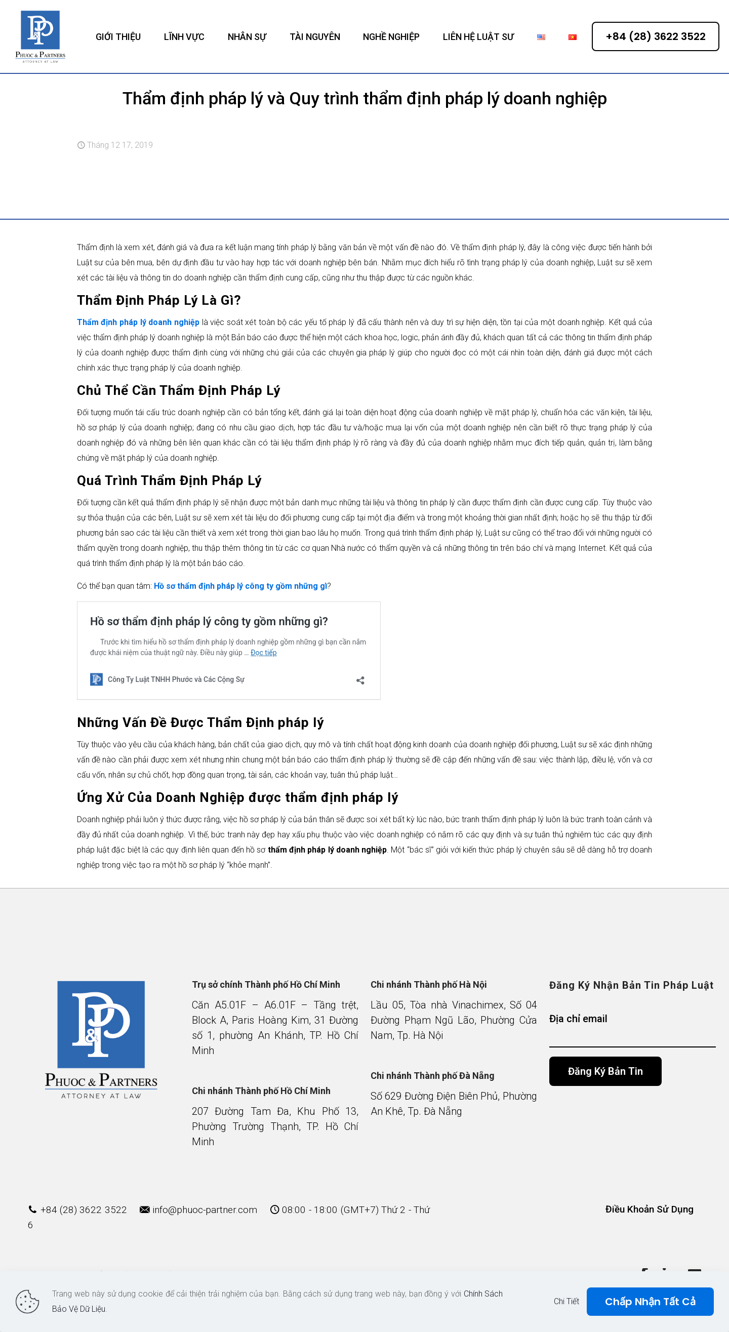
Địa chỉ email (632, 1030)
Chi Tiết (566, 1301)
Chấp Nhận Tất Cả (650, 1302)
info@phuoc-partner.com (204, 1210)
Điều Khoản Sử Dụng (649, 1209)
